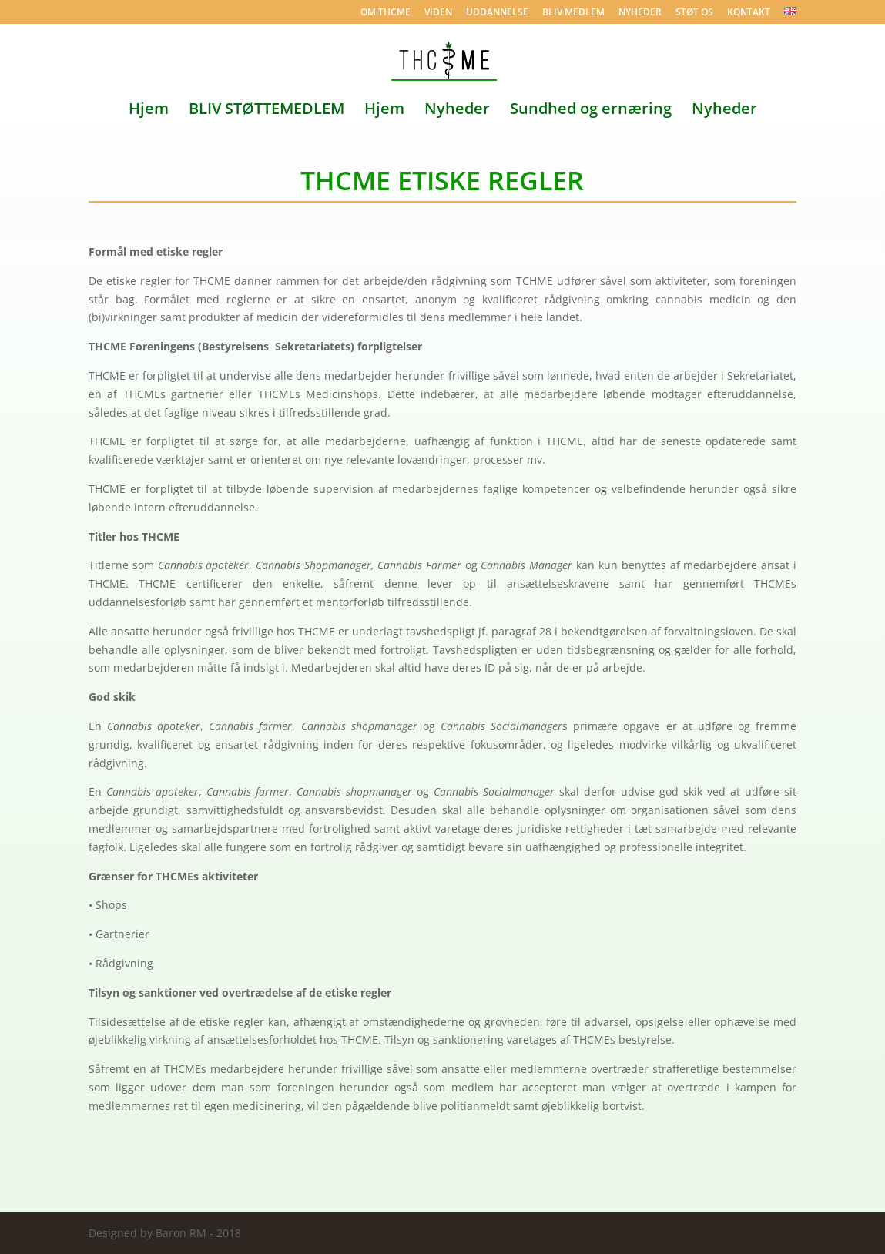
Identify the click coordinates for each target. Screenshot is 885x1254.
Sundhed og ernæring (591, 111)
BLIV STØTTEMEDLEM (266, 111)
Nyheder (457, 111)
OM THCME (385, 13)
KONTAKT (748, 13)
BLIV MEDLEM (573, 13)
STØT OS (694, 13)
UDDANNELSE (497, 13)
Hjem (149, 111)
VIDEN (438, 13)
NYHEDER (640, 13)
